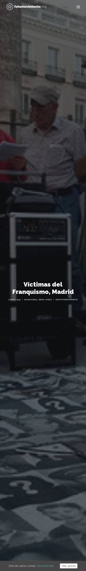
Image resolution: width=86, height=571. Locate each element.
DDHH (41, 293)
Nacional (32, 293)
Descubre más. (45, 566)
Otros (48, 293)
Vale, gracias (69, 566)
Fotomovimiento (69, 293)
